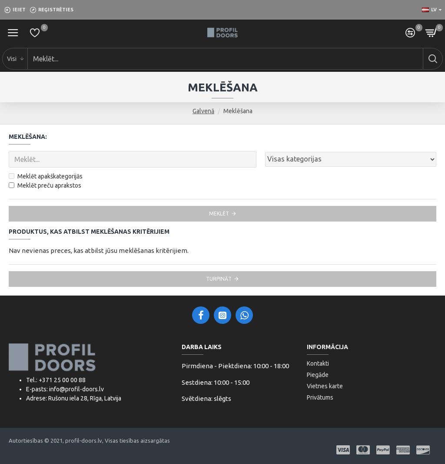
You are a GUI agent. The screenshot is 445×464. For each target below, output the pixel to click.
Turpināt (219, 279)
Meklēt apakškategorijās (46, 176)
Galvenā (203, 111)
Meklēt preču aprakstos (45, 185)
